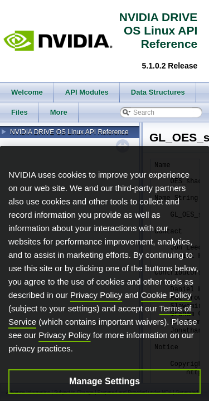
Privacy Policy (96, 302)
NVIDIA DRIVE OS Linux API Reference (69, 132)
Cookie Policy (166, 302)
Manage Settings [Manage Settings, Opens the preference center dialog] (104, 388)
